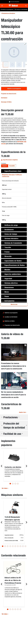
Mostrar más (14, 304)
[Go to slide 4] (18, 483)
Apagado (4, 166)
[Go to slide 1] (10, 483)
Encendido (12, 166)
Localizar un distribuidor (11, 317)
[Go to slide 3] (15, 483)
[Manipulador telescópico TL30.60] (14, 52)
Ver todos (5, 488)
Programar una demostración (8, 93)
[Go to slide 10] (25, 546)
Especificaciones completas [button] (9, 160)
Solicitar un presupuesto (14, 88)
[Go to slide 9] (23, 546)
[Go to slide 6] (15, 546)
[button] (14, 171)
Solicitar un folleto (10, 321)
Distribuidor (4, 98)
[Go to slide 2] (12, 483)
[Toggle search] (25, 5)
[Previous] (2, 64)
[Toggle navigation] (2, 5)
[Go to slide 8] (20, 546)
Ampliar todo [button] (23, 412)
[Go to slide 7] (18, 546)
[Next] (26, 64)
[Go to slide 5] (12, 546)
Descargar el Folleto (6, 102)
